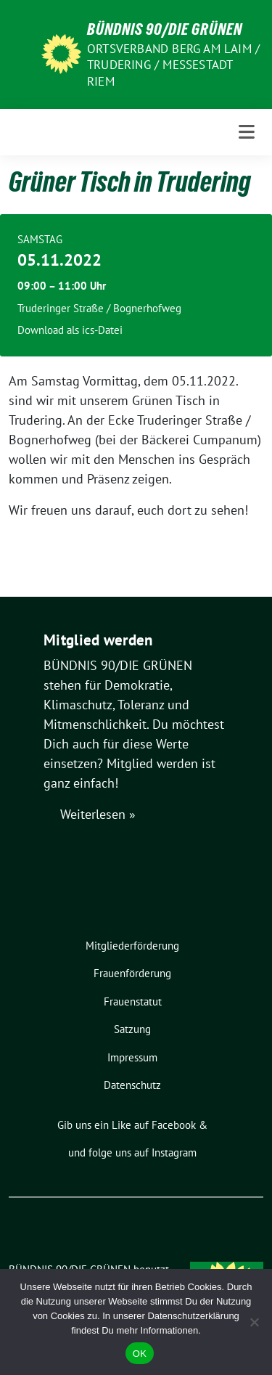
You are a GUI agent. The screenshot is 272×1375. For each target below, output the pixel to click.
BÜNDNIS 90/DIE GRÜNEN (164, 29)
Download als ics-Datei (70, 330)
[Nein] (254, 1322)
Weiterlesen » (98, 814)
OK (140, 1353)
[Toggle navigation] (246, 132)
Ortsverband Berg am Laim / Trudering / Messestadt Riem (173, 65)
